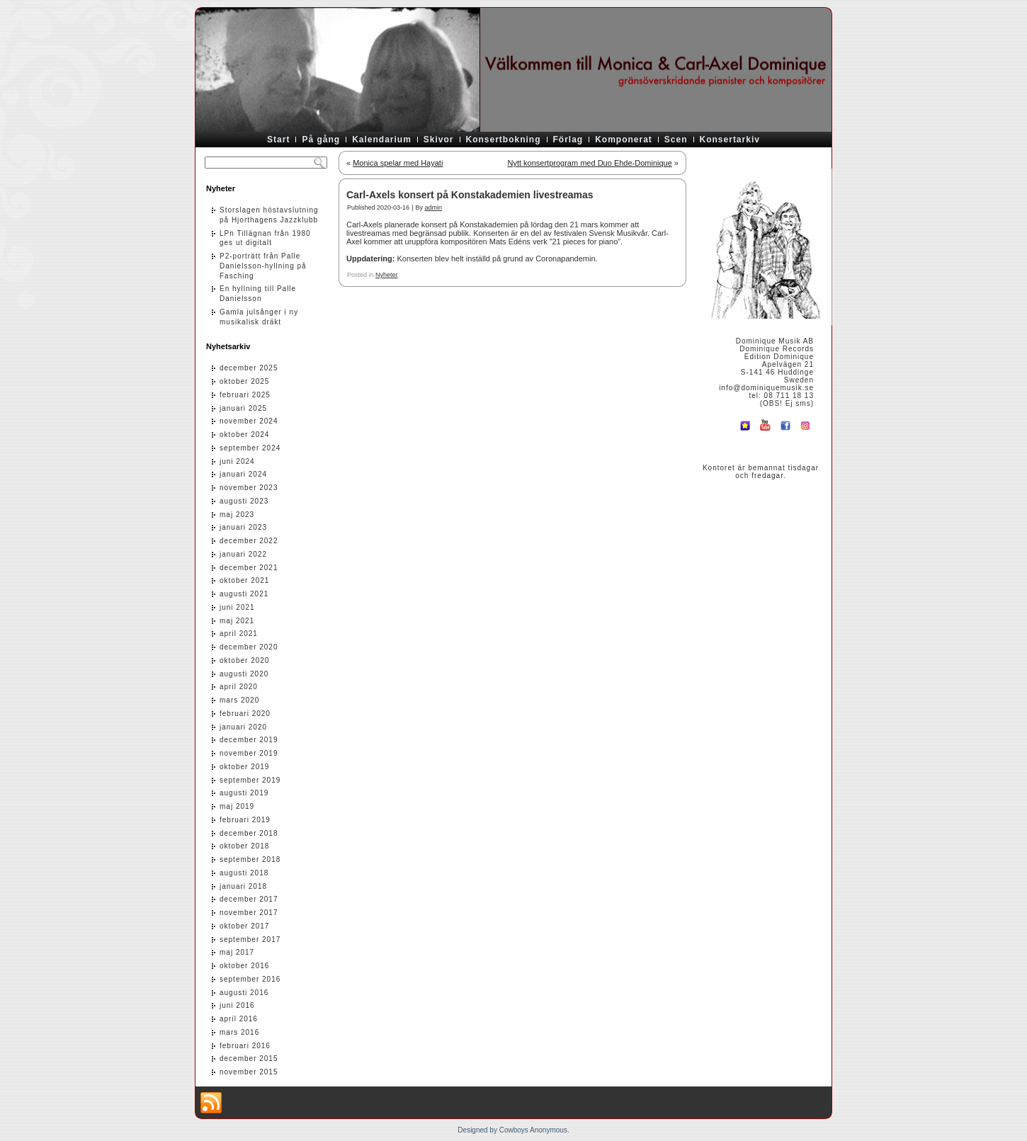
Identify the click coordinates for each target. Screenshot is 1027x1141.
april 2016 (239, 1019)
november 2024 (249, 421)
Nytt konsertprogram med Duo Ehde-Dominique (589, 163)
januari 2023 (243, 527)
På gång (321, 139)
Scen (676, 139)
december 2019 (249, 740)
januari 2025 (243, 408)
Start (278, 139)
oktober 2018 (244, 846)
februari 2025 (245, 395)
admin (433, 207)
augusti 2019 (244, 793)
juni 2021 (237, 607)
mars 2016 (239, 1032)
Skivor (439, 139)
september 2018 (250, 859)
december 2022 (249, 541)
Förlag (568, 139)
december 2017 (249, 899)
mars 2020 (239, 700)
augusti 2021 (244, 594)
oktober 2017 (244, 926)
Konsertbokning (503, 139)
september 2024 (250, 448)
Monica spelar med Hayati (398, 163)
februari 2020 (245, 713)
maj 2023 (237, 514)
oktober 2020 (244, 660)
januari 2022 (243, 554)
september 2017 (250, 939)
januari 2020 (243, 727)
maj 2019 (237, 806)
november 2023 (249, 488)
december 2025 (249, 368)
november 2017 (249, 912)
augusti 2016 (244, 993)
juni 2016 (237, 1005)
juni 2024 (237, 461)
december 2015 (249, 1058)
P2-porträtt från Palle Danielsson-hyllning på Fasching (263, 266)
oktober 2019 (244, 767)
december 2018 (249, 833)
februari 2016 (245, 1046)
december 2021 (249, 568)
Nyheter (386, 274)
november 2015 (249, 1072)
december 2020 (249, 647)
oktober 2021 (244, 580)
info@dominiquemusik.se (766, 388)
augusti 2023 (244, 501)
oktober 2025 (244, 381)
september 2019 (250, 780)
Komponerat (623, 139)
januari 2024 (243, 474)
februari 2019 (245, 820)
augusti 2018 (244, 873)
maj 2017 (237, 952)
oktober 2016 (244, 966)
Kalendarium (382, 139)
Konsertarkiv (730, 139)
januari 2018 (243, 886)
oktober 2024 (244, 434)
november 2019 (249, 753)
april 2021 (239, 633)
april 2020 (239, 687)
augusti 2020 (244, 674)
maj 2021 (237, 621)
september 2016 (250, 979)
